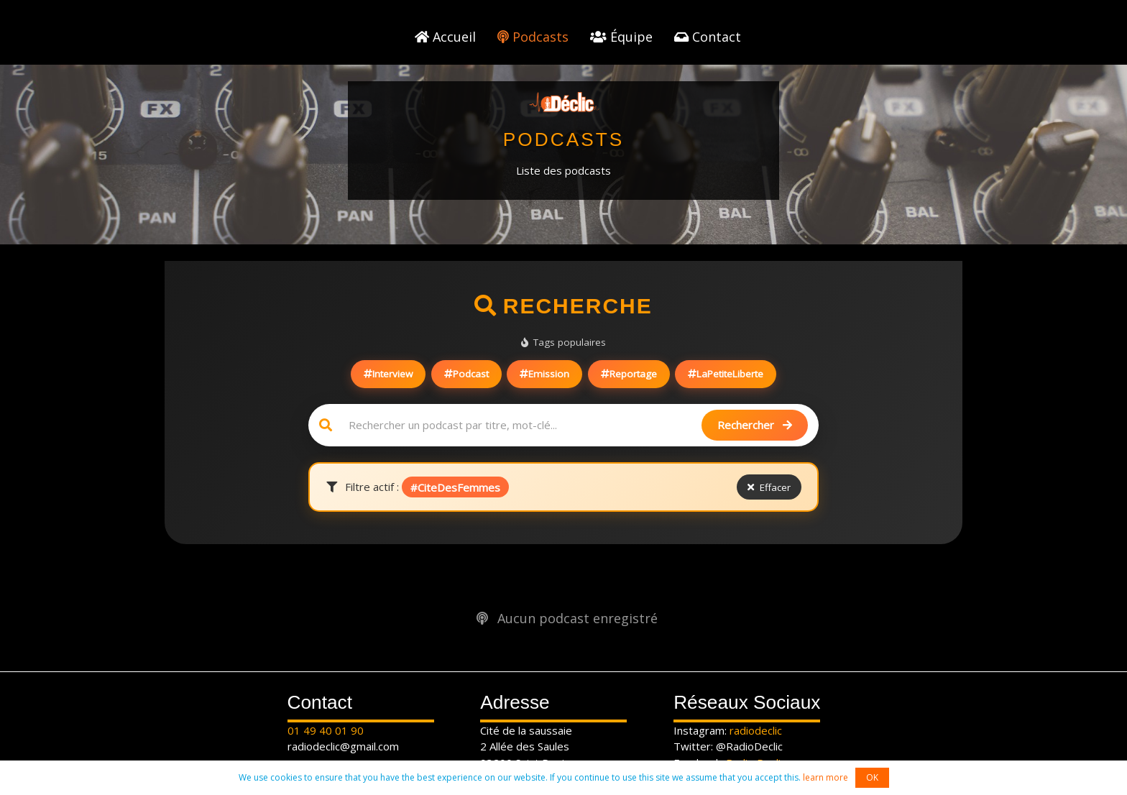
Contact (707, 36)
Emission (544, 373)
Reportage (629, 373)
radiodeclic (756, 730)
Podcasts (533, 36)
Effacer (769, 487)
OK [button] (872, 777)
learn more (825, 777)
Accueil (445, 36)
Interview (388, 373)
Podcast (466, 373)
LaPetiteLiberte (725, 373)
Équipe (621, 36)
